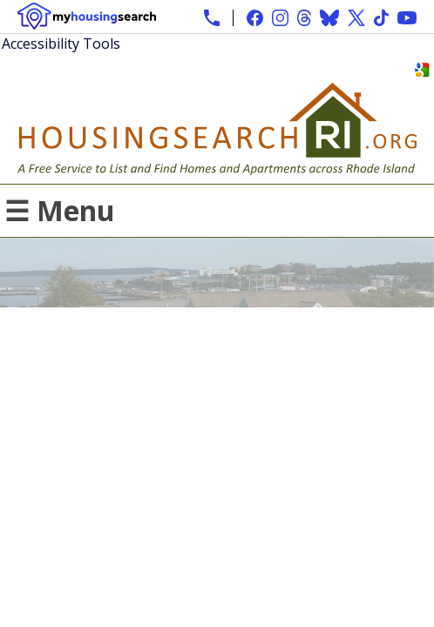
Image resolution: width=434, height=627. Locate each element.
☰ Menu (59, 210)
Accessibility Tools (61, 43)
